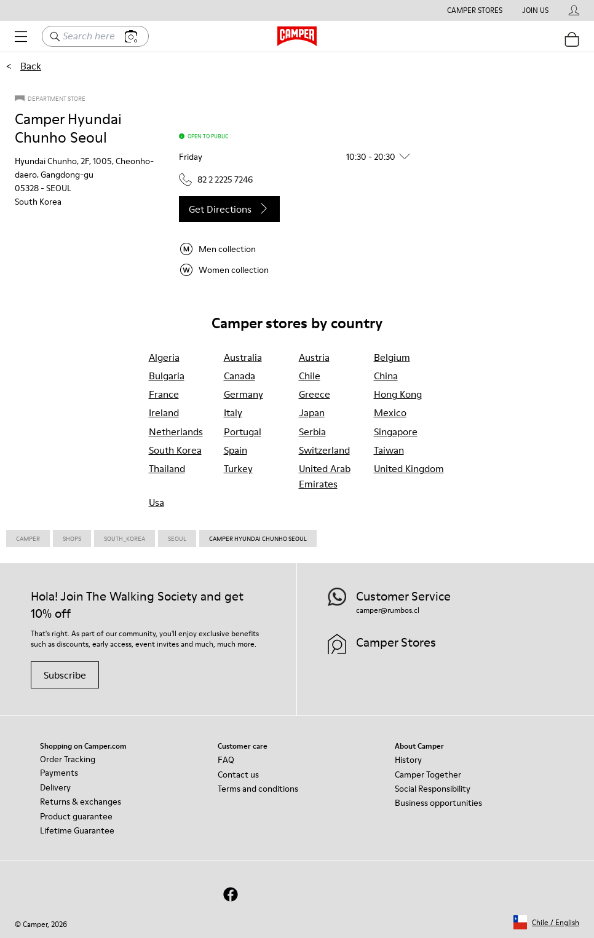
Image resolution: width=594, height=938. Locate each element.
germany (243, 394)
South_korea (124, 538)
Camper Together (428, 774)
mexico (390, 412)
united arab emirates (324, 476)
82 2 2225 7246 (216, 179)
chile (309, 375)
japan (312, 412)
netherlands (176, 431)
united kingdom (409, 468)
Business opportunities (438, 803)
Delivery (55, 787)
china (386, 375)
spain (235, 450)
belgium (392, 357)
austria (314, 357)
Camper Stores (474, 10)
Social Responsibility (432, 788)
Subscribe (65, 675)
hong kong (398, 394)
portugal (242, 431)
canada (239, 375)
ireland (164, 412)
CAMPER (28, 538)
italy (233, 412)
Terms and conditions (258, 788)
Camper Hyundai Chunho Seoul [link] (258, 538)
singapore (396, 431)
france (164, 394)
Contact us (238, 774)
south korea (175, 450)
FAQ (226, 760)
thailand (167, 468)
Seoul (177, 538)
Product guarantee (76, 816)
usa (156, 502)
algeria (164, 357)
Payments (59, 773)
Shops (72, 538)
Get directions (229, 209)
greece (314, 394)
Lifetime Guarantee (77, 830)
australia (243, 357)
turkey (238, 468)
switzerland (324, 450)
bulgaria (166, 375)
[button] (299, 157)
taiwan (389, 450)
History (408, 760)
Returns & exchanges (80, 801)
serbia (312, 431)
